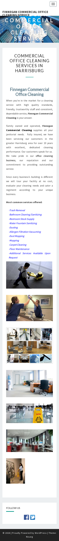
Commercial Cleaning (19, 130)
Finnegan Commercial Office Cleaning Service (25, 13)
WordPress (41, 533)
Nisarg (29, 536)
